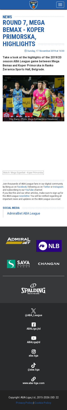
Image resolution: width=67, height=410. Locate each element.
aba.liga (33, 353)
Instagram (58, 187)
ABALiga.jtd (33, 326)
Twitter (46, 187)
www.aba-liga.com (33, 381)
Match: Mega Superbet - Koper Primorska (23, 172)
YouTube (29, 190)
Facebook (22, 187)
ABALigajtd (33, 340)
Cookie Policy (42, 402)
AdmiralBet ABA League (23, 213)
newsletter (24, 196)
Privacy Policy (24, 402)
